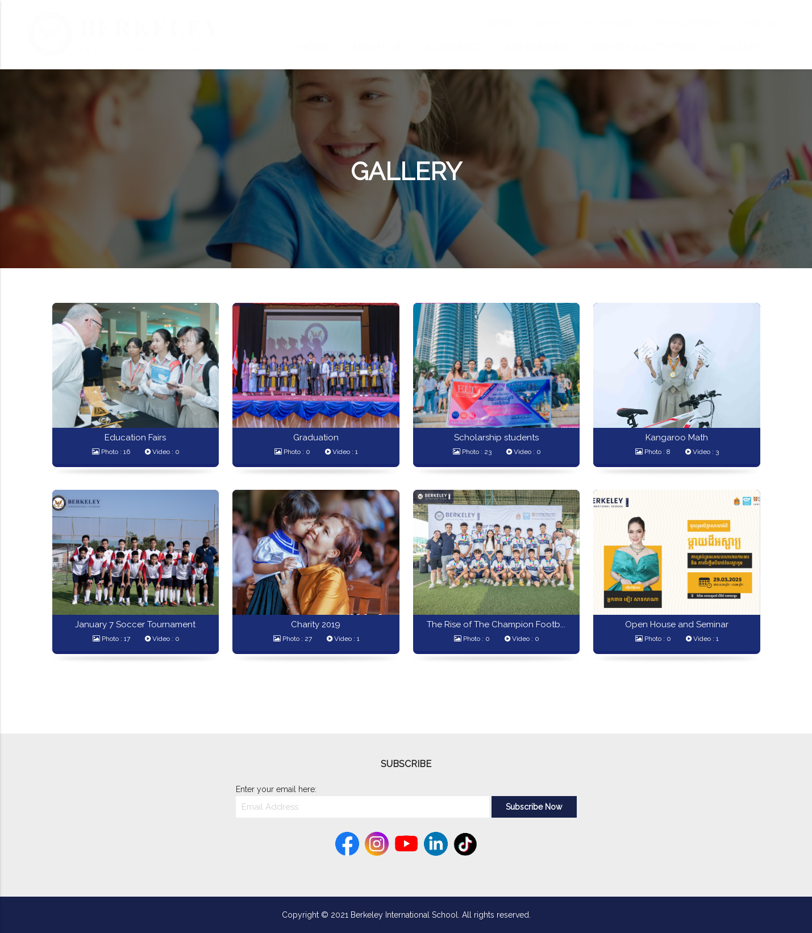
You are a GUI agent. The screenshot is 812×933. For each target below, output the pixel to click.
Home (314, 47)
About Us (377, 47)
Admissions (537, 47)
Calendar (487, 22)
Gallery (741, 47)
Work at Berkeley (674, 22)
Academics (454, 47)
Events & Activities (643, 47)
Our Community (595, 22)
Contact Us (744, 22)
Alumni (535, 22)
